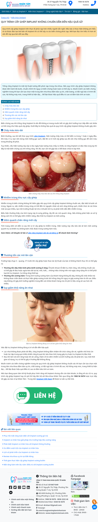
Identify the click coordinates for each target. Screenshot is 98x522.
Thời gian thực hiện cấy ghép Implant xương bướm (24, 460)
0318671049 (53, 484)
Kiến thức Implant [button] (35, 11)
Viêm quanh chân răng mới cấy (17, 112)
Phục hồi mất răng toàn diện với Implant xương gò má (26, 436)
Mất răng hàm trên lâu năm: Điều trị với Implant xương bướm (29, 464)
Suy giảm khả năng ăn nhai (16, 118)
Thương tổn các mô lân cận (16, 115)
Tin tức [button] (67, 11)
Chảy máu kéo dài (12, 106)
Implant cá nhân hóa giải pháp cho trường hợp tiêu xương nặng (30, 440)
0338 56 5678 (59, 502)
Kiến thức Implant (18, 17)
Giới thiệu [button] (6, 11)
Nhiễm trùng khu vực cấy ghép (17, 109)
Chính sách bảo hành (20, 504)
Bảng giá (76, 11)
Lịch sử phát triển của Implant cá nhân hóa (21, 452)
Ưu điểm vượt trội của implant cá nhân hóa (21, 448)
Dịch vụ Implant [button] (19, 11)
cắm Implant (39, 136)
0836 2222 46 (62, 499)
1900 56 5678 (50, 499)
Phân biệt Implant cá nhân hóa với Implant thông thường (27, 444)
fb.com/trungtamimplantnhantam (51, 510)
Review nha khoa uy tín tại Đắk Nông (18, 456)
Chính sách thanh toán (21, 507)
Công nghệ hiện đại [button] (54, 11)
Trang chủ (5, 17)
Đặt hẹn (85, 11)
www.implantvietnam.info (57, 513)
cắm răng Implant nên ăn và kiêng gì (43, 233)
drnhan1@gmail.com (53, 505)
